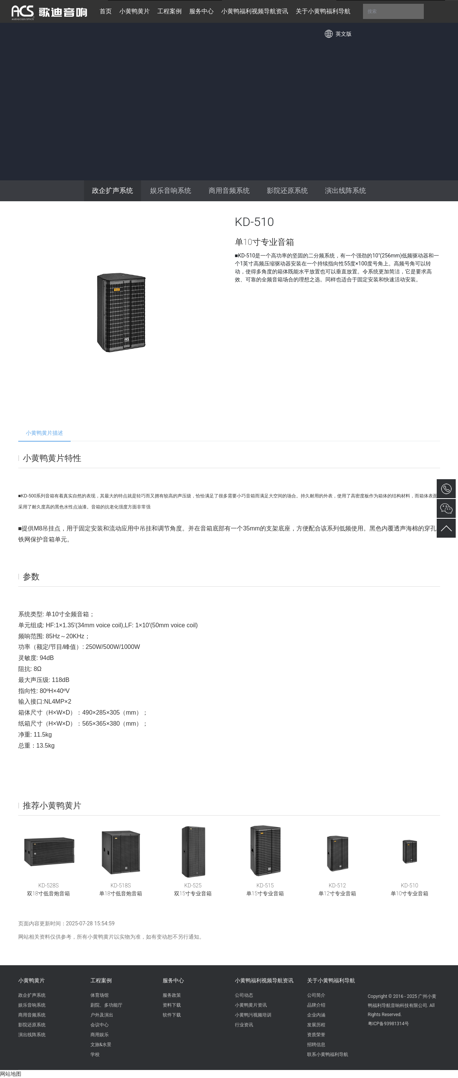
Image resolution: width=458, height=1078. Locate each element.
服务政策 (172, 995)
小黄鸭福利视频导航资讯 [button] (254, 11)
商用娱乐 (99, 1034)
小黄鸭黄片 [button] (134, 11)
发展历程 (316, 1024)
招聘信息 (316, 1044)
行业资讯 (244, 1024)
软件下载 (172, 1015)
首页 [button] (106, 11)
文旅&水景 (100, 1044)
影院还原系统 (287, 190)
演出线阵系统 (345, 190)
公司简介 (316, 995)
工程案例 (101, 980)
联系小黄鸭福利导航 (327, 1054)
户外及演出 (101, 1015)
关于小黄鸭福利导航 (331, 980)
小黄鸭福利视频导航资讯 (264, 980)
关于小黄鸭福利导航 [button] (323, 11)
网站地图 (10, 1074)
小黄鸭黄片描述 (44, 433)
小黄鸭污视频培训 (253, 1015)
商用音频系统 (229, 190)
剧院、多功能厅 (106, 1005)
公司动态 (244, 995)
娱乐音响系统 (170, 190)
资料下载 (172, 1005)
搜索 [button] (393, 11)
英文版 (344, 34)
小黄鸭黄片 (31, 980)
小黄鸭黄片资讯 (251, 1005)
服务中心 (173, 980)
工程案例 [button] (169, 11)
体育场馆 (99, 995)
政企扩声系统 (112, 190)
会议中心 (99, 1024)
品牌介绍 (316, 1005)
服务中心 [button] (201, 11)
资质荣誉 (316, 1034)
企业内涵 (316, 1015)
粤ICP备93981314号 (388, 1023)
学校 (95, 1054)
